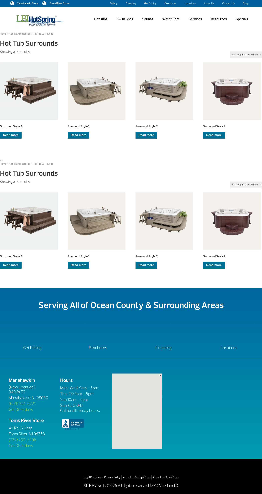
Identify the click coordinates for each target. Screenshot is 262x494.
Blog (245, 3)
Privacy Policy (112, 477)
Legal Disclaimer (93, 477)
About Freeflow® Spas (166, 477)
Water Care (171, 19)
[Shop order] (246, 54)
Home (3, 33)
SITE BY (93, 485)
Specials (242, 19)
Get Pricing (150, 3)
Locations (190, 3)
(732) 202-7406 (22, 439)
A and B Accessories (19, 33)
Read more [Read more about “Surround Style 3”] (214, 135)
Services (195, 19)
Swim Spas (124, 19)
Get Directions (21, 409)
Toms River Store (59, 3)
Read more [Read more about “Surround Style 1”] (78, 135)
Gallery (113, 3)
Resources (219, 19)
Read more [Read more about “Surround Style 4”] (11, 135)
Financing (130, 3)
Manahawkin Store (27, 3)
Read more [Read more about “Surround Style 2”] (146, 135)
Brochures (170, 3)
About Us (209, 3)
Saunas (147, 19)
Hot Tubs (100, 19)
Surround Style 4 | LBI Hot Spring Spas (40, 19)
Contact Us (228, 3)
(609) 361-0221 (22, 403)
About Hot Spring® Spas (137, 477)
